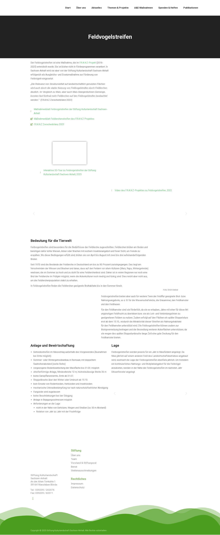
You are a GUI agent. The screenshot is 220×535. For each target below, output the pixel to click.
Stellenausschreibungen (83, 470)
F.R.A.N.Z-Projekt (87, 62)
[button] (33, 213)
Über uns (75, 455)
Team (74, 459)
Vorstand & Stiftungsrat (84, 463)
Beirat (74, 466)
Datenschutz (77, 487)
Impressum (77, 483)
